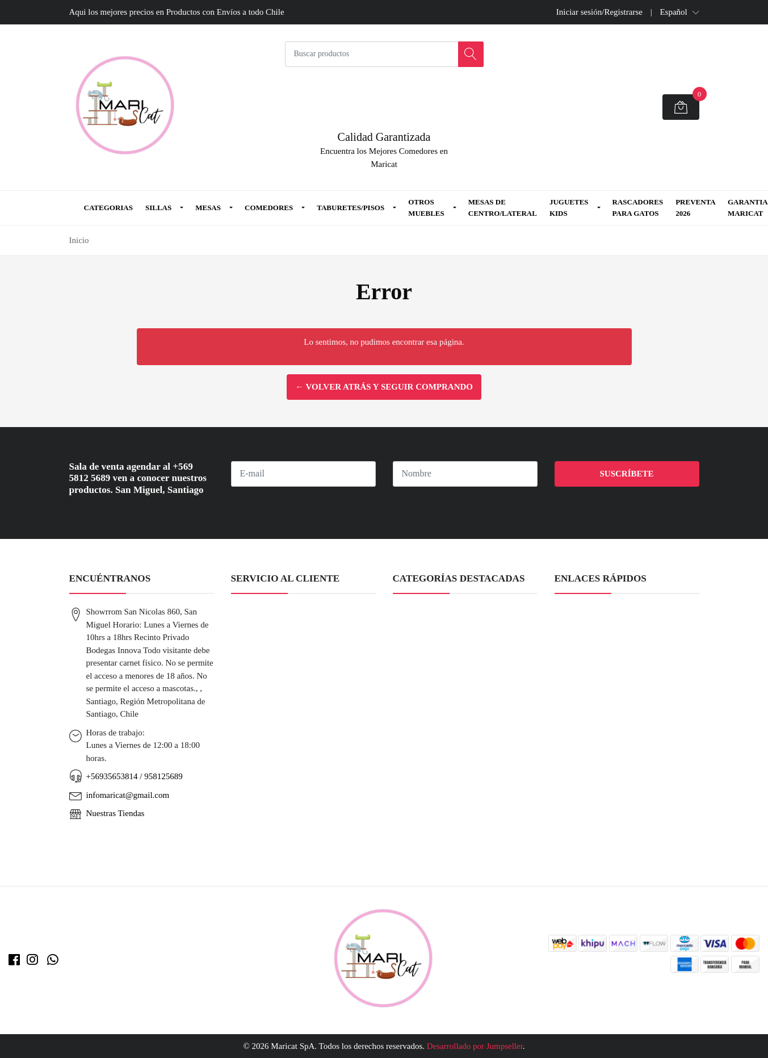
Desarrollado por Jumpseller (475, 1046)
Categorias (108, 207)
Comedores (269, 207)
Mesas (208, 207)
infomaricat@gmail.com (128, 795)
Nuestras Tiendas (115, 813)
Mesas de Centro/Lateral (502, 208)
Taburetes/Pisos (350, 207)
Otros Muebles (426, 208)
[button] (679, 12)
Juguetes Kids (569, 208)
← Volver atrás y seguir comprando (384, 386)
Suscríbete (626, 473)
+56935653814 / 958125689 (134, 776)
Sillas (158, 207)
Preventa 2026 (695, 208)
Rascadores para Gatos (638, 208)
